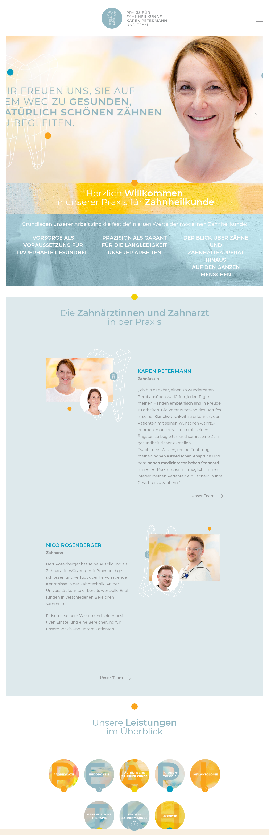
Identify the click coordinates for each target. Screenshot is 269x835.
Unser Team (203, 496)
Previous (14, 115)
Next (254, 115)
